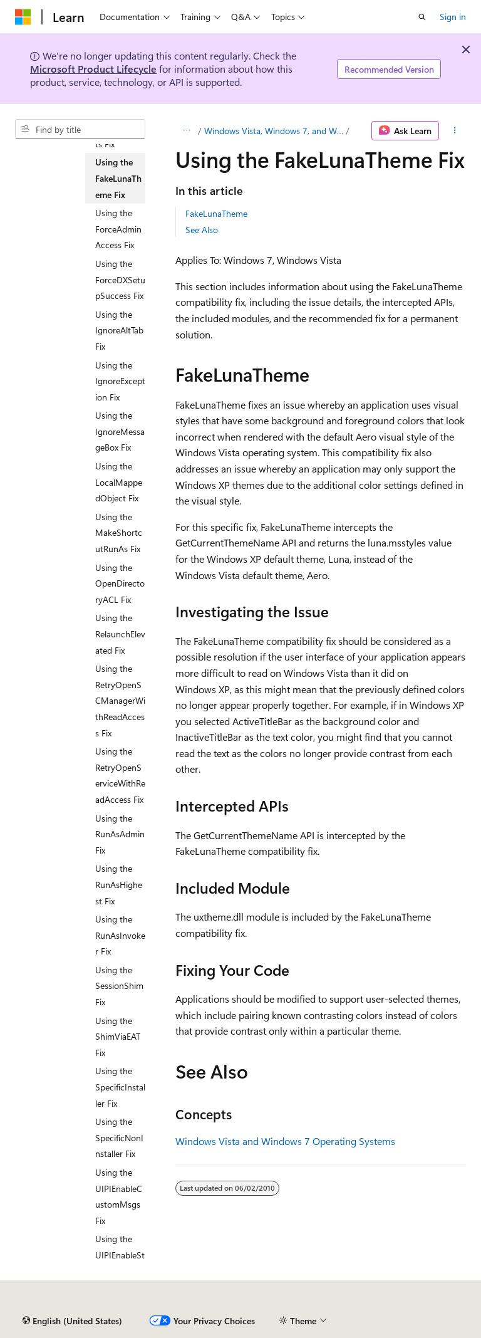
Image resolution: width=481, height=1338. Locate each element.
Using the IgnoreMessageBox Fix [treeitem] (120, 431)
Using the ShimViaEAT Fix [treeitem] (117, 1036)
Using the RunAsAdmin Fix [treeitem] (120, 834)
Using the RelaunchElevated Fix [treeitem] (120, 634)
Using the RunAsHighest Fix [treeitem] (118, 884)
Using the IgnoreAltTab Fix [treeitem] (119, 330)
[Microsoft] (23, 17)
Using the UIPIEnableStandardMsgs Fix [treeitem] (120, 1263)
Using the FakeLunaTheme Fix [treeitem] (118, 178)
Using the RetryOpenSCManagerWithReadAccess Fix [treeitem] (120, 700)
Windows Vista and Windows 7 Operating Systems (285, 1140)
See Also (201, 230)
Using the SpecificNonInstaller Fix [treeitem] (119, 1137)
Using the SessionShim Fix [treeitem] (119, 986)
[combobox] (80, 129)
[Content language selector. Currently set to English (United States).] (72, 1321)
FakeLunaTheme (216, 213)
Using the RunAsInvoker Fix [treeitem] (120, 935)
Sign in (453, 17)
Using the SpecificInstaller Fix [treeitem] (120, 1087)
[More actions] (455, 131)
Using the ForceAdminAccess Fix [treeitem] (118, 229)
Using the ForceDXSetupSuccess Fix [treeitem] (120, 279)
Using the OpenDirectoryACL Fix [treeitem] (120, 583)
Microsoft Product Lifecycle (93, 68)
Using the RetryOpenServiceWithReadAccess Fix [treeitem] (120, 775)
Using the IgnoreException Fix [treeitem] (120, 381)
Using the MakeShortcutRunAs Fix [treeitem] (118, 533)
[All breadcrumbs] (186, 131)
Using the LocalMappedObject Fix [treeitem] (118, 482)
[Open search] (422, 17)
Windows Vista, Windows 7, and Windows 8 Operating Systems (273, 131)
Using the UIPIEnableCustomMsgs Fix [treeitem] (118, 1196)
